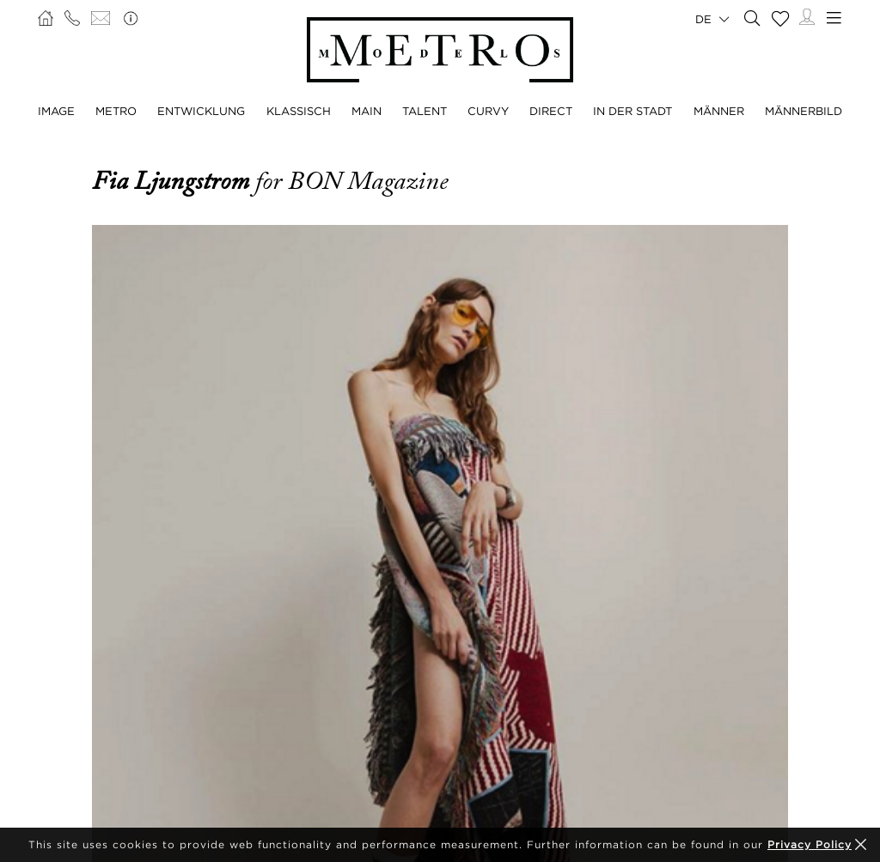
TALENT (424, 111)
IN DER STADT (632, 111)
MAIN (366, 111)
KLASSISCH (298, 111)
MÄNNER (719, 111)
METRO (116, 111)
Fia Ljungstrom (173, 181)
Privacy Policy (809, 844)
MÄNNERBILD (803, 111)
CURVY (488, 111)
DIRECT (550, 111)
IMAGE (56, 111)
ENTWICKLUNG (201, 111)
